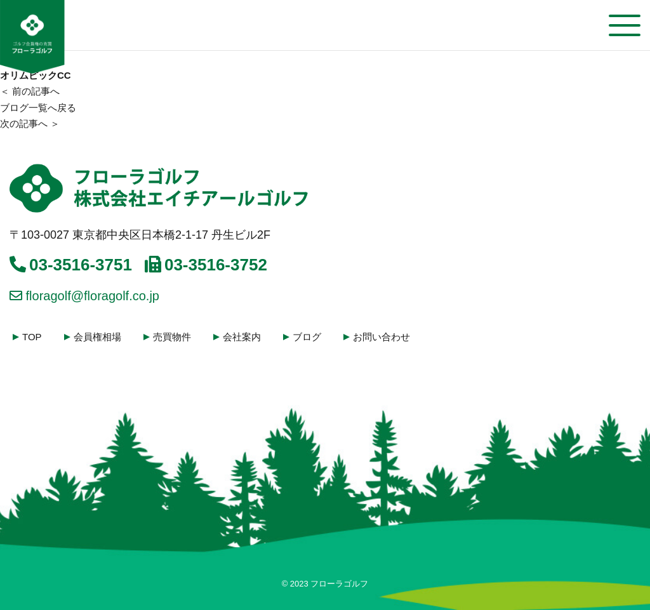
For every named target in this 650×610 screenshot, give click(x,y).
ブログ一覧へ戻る (38, 107)
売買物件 (172, 336)
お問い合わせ (381, 336)
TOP (32, 336)
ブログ (307, 336)
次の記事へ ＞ (30, 123)
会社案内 (242, 336)
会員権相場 (97, 336)
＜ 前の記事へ (30, 91)
